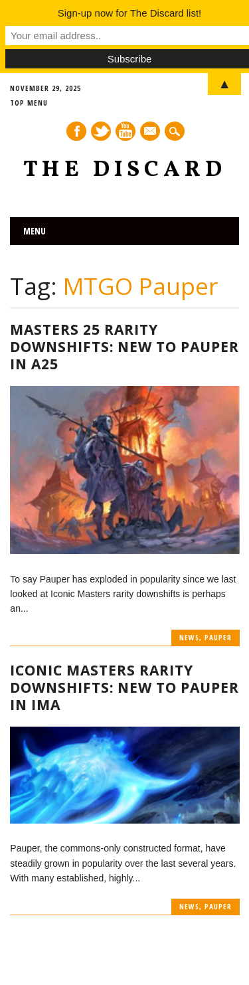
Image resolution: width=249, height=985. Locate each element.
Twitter (101, 131)
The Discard (124, 170)
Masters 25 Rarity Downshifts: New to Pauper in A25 (124, 346)
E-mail (150, 132)
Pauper (218, 637)
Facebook (76, 131)
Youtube (125, 131)
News (189, 637)
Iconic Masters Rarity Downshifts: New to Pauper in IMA (124, 687)
